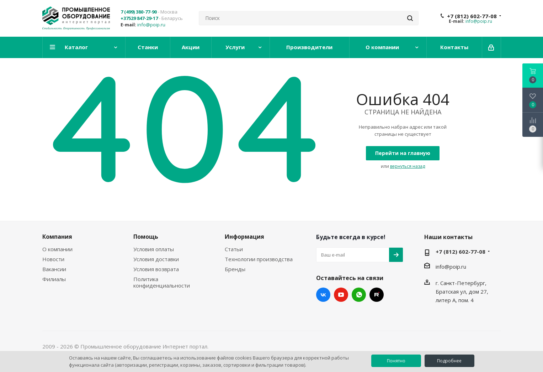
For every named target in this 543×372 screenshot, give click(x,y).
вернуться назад (407, 166)
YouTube (341, 295)
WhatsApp (359, 295)
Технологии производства (259, 259)
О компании (57, 249)
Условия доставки (156, 259)
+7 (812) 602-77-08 (472, 16)
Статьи (234, 249)
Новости (53, 259)
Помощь (145, 237)
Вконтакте (323, 295)
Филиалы (54, 279)
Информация (244, 237)
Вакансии (54, 269)
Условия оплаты (153, 249)
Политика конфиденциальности (161, 282)
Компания (57, 237)
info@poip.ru (151, 24)
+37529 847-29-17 (139, 18)
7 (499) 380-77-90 (139, 12)
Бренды (235, 269)
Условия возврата (156, 269)
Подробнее (449, 361)
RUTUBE (376, 295)
